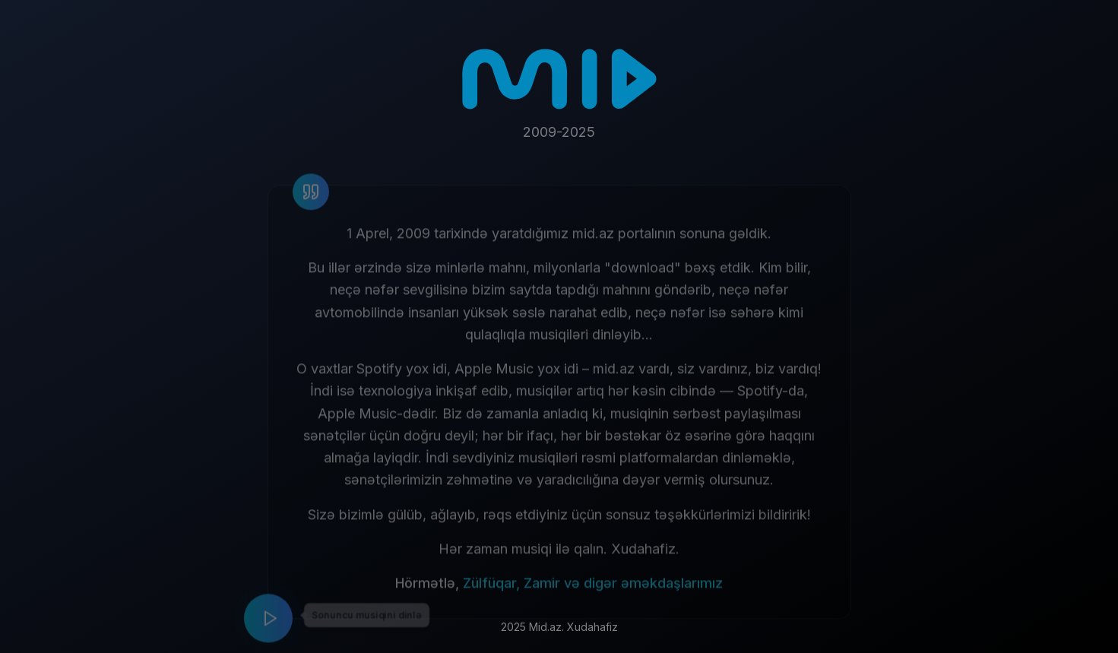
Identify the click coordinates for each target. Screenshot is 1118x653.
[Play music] (268, 624)
